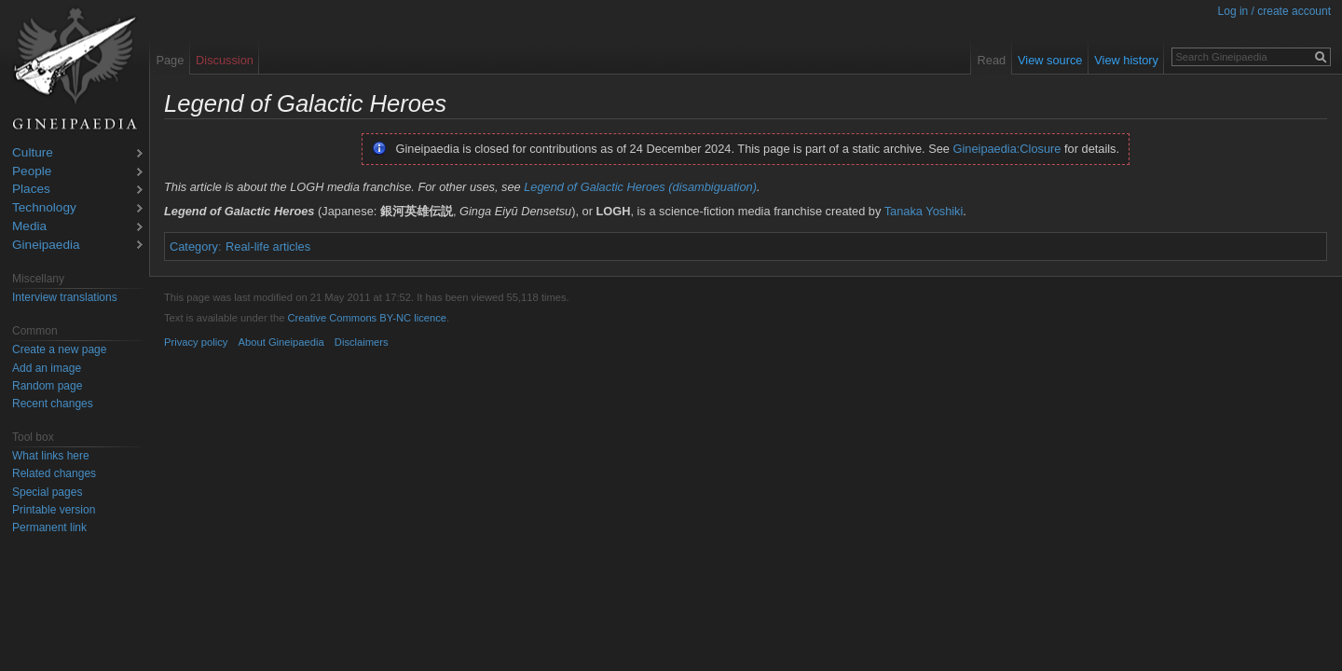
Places (31, 190)
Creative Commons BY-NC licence (366, 317)
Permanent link (49, 527)
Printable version (53, 509)
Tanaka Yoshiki (924, 211)
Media (29, 227)
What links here (50, 455)
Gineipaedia (46, 246)
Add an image (46, 368)
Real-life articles (268, 246)
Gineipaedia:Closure (1007, 149)
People (31, 172)
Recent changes (52, 403)
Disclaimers (362, 342)
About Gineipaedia (281, 342)
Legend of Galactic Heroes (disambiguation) (640, 187)
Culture (32, 153)
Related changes (54, 473)
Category (194, 246)
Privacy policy (195, 342)
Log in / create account (1274, 11)
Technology (44, 208)
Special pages (47, 492)
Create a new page (59, 349)
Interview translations (64, 297)
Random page (47, 385)
